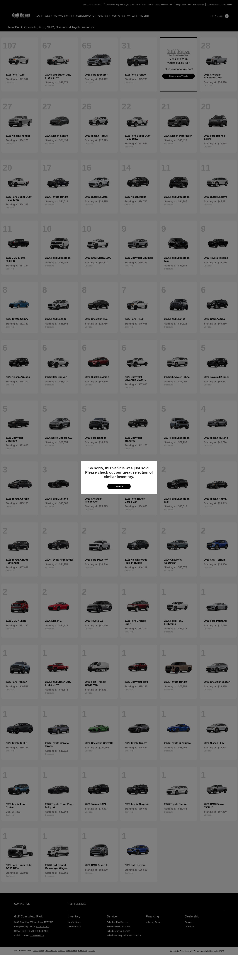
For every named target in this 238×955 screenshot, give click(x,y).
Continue (119, 486)
